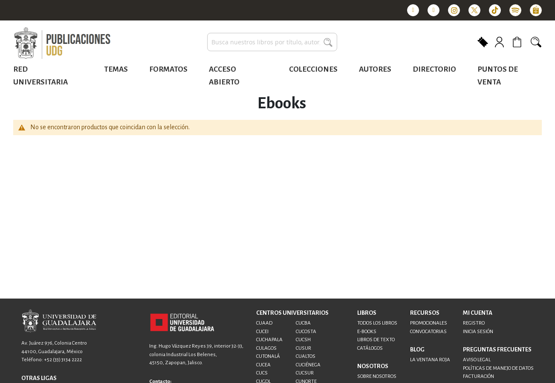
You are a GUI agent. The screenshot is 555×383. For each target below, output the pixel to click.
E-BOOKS (366, 331)
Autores (375, 69)
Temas (116, 69)
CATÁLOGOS (370, 348)
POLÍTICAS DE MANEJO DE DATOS (498, 368)
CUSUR (303, 348)
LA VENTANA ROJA (430, 360)
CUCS (262, 373)
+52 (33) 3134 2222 (63, 360)
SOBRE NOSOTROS (376, 376)
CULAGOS (266, 348)
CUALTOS (305, 356)
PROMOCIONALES (428, 323)
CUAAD (264, 323)
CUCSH (303, 339)
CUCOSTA (306, 331)
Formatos (168, 69)
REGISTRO (474, 323)
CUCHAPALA (269, 339)
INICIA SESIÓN (478, 331)
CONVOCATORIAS (428, 331)
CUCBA (303, 323)
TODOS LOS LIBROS (377, 323)
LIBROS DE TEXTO (376, 339)
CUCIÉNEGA (308, 365)
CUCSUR (305, 373)
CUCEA (263, 365)
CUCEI (262, 331)
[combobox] (272, 42)
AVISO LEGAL (477, 360)
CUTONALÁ (268, 356)
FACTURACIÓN (478, 376)
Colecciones (313, 69)
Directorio (434, 69)
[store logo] (62, 43)
